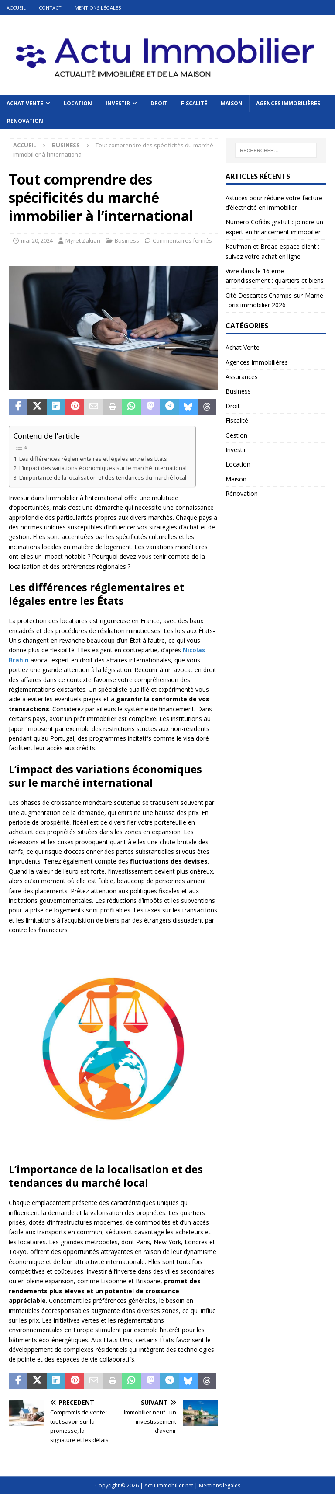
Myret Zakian (82, 240)
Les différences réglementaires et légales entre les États (93, 459)
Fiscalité (194, 103)
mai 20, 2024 (37, 240)
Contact (50, 7)
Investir (118, 103)
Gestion (236, 435)
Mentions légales (98, 7)
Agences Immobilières (288, 103)
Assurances (242, 377)
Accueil (16, 7)
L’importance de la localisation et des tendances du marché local (102, 477)
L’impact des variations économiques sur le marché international (103, 468)
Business (127, 240)
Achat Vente (25, 103)
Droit (159, 103)
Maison (232, 103)
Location (78, 103)
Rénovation (25, 121)
